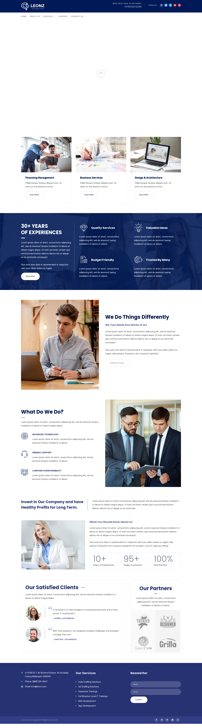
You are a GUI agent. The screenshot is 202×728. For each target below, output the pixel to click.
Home (24, 16)
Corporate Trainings (87, 690)
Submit (139, 699)
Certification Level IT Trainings (93, 695)
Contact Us (77, 16)
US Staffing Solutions (88, 685)
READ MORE (34, 195)
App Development (87, 705)
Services (48, 16)
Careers (63, 16)
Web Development (87, 700)
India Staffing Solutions (89, 681)
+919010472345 (133, 7)
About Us (35, 16)
